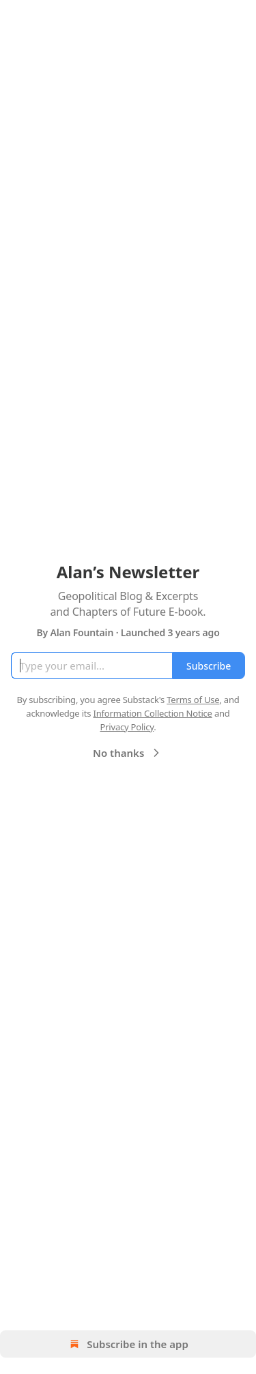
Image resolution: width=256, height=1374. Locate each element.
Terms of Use (193, 699)
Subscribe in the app (128, 1344)
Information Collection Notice (153, 713)
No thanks (128, 753)
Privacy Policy (127, 727)
